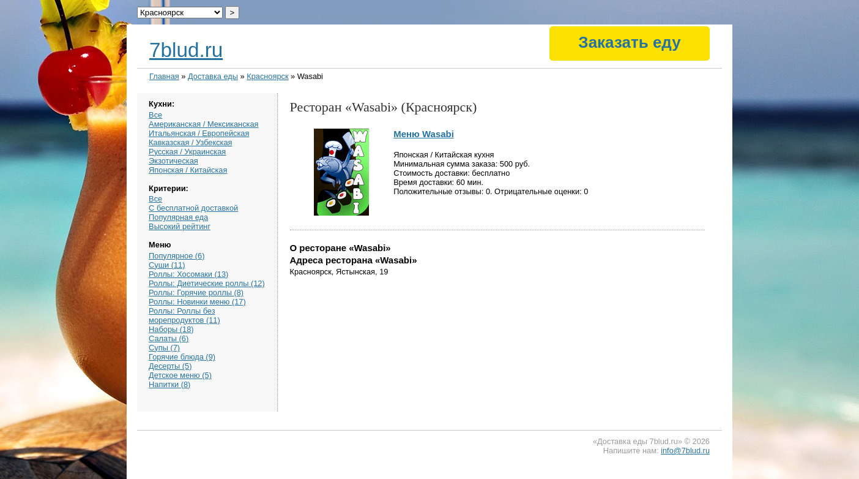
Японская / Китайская (188, 170)
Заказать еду (629, 42)
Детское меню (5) (180, 375)
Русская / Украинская (187, 151)
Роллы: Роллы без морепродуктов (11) (184, 315)
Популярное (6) (176, 255)
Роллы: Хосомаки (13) (188, 274)
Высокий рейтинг (179, 226)
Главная (164, 76)
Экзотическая (173, 160)
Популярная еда (178, 217)
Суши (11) (167, 265)
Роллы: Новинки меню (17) (197, 301)
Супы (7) (164, 347)
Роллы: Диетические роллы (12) (207, 283)
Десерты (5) (170, 366)
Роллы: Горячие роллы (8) (196, 292)
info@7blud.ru (685, 450)
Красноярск (267, 76)
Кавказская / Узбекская (190, 142)
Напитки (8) (169, 384)
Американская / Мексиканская (203, 124)
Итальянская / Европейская (199, 133)
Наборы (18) (171, 329)
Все (155, 114)
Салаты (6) (168, 338)
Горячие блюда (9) (182, 356)
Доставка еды (213, 76)
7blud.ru (186, 50)
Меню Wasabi (423, 134)
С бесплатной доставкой (193, 208)
